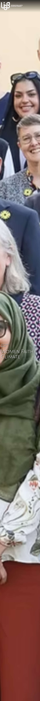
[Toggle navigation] (38, 5)
